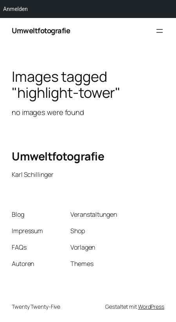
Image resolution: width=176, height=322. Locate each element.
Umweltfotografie (41, 30)
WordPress (151, 306)
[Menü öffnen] (159, 31)
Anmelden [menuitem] (15, 9)
